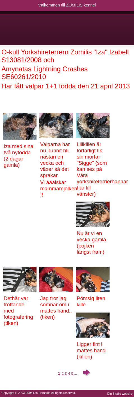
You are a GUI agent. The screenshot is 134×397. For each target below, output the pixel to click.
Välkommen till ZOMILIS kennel (67, 5)
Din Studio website (119, 393)
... (75, 373)
